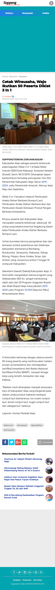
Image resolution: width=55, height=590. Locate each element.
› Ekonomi (12, 76)
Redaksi (17, 580)
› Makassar (22, 76)
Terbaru (9, 13)
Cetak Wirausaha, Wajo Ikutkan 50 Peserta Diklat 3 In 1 (26, 86)
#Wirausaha (9, 430)
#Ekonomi (8, 425)
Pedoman (26, 580)
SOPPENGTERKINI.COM (34, 584)
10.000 (28, 290)
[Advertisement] (27, 44)
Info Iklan (37, 580)
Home (5, 76)
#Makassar (22, 425)
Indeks (45, 13)
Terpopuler (27, 13)
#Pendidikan (36, 425)
